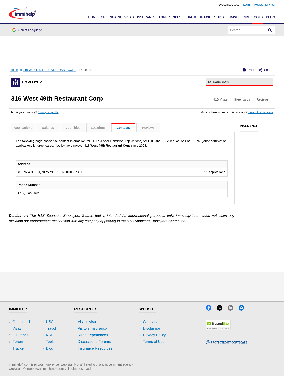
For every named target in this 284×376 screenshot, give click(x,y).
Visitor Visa (87, 322)
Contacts (123, 127)
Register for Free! (264, 4)
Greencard (111, 17)
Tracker (207, 17)
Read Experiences (93, 335)
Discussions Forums (94, 342)
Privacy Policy (154, 335)
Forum (190, 17)
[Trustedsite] (218, 329)
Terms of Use (154, 342)
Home (93, 17)
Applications (23, 127)
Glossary (150, 322)
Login (246, 4)
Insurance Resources (95, 348)
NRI (246, 17)
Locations (98, 127)
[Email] (243, 309)
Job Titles (73, 127)
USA (221, 17)
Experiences (170, 17)
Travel (234, 17)
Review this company (260, 112)
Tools (257, 17)
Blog (270, 17)
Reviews (148, 127)
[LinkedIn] (233, 309)
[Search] (270, 30)
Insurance (146, 17)
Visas (129, 17)
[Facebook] (211, 309)
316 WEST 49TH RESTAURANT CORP (50, 69)
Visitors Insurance (92, 328)
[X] (222, 309)
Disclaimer (151, 328)
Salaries (48, 127)
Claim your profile (48, 112)
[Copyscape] (226, 342)
